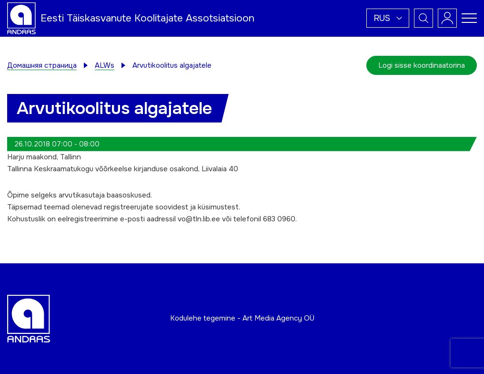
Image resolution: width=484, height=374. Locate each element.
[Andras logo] (21, 17)
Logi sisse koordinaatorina (421, 65)
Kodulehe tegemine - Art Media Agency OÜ (242, 318)
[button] (387, 18)
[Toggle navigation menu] (469, 18)
